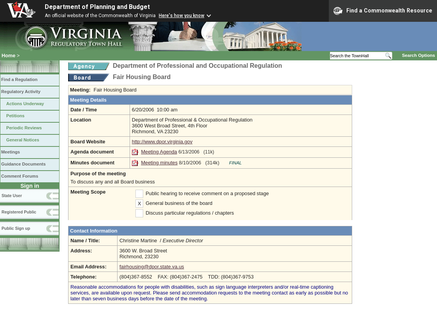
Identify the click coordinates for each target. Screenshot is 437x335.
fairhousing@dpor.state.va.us (151, 267)
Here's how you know (181, 15)
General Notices (22, 140)
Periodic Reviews (24, 127)
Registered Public (19, 212)
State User (12, 195)
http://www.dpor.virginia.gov (162, 142)
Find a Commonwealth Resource (382, 11)
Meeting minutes (159, 163)
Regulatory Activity (20, 91)
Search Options (418, 55)
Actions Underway (25, 103)
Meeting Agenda (159, 152)
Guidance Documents (23, 164)
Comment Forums (19, 176)
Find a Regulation (19, 79)
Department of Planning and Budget (97, 7)
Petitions (15, 115)
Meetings (10, 152)
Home (9, 55)
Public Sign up (16, 228)
